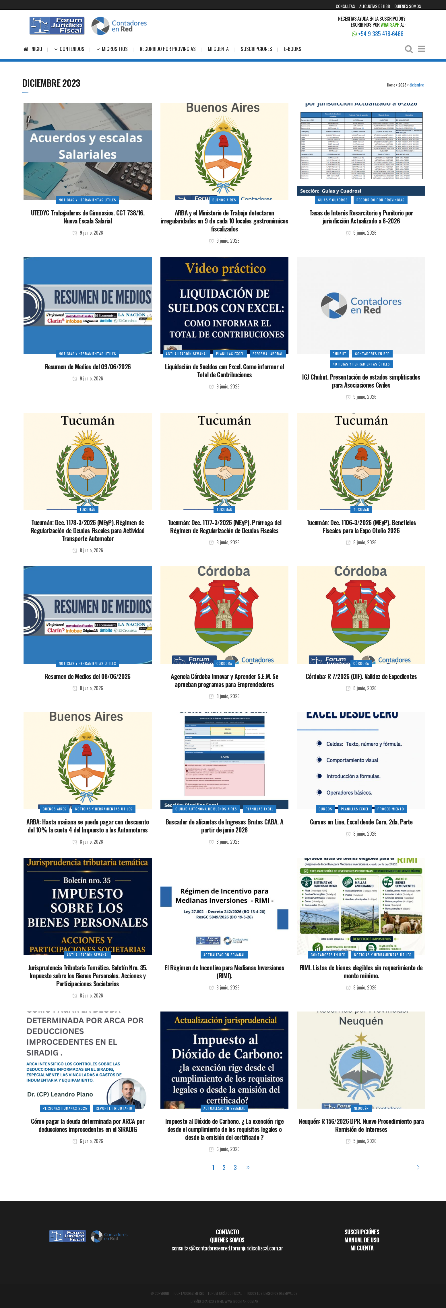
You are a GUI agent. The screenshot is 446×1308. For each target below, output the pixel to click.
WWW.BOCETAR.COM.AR (241, 1301)
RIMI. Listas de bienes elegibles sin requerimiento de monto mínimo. (361, 971)
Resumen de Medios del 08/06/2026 (88, 676)
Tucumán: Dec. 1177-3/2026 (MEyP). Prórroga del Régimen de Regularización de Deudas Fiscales (224, 526)
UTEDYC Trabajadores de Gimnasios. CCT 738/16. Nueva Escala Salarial (88, 216)
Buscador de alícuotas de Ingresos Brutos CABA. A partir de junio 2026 (224, 825)
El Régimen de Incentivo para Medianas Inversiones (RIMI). (224, 971)
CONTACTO (227, 1232)
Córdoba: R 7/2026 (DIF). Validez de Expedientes (361, 676)
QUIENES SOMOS (407, 6)
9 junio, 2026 (87, 232)
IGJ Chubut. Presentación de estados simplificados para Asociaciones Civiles (361, 380)
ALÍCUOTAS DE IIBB (374, 6)
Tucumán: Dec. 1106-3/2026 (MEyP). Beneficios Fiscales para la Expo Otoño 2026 (361, 526)
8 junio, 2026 (87, 550)
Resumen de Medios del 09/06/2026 (88, 366)
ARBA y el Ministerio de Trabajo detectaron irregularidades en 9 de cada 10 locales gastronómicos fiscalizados (224, 220)
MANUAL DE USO (361, 1240)
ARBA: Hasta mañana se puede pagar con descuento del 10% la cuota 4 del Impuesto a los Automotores (87, 825)
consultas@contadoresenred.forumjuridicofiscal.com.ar (227, 1248)
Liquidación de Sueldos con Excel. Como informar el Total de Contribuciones (224, 370)
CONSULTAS (345, 6)
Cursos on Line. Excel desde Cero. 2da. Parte (361, 821)
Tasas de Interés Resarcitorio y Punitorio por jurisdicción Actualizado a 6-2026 (361, 216)
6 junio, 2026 (87, 1141)
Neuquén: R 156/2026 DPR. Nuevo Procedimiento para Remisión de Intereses (361, 1125)
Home (391, 85)
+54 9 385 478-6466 (378, 33)
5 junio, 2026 (361, 1141)
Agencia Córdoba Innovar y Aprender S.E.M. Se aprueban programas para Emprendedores (224, 680)
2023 (402, 85)
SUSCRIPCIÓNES (362, 1232)
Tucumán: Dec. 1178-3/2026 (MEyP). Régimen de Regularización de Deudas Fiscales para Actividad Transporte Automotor (87, 530)
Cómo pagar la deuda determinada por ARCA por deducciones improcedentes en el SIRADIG (87, 1125)
